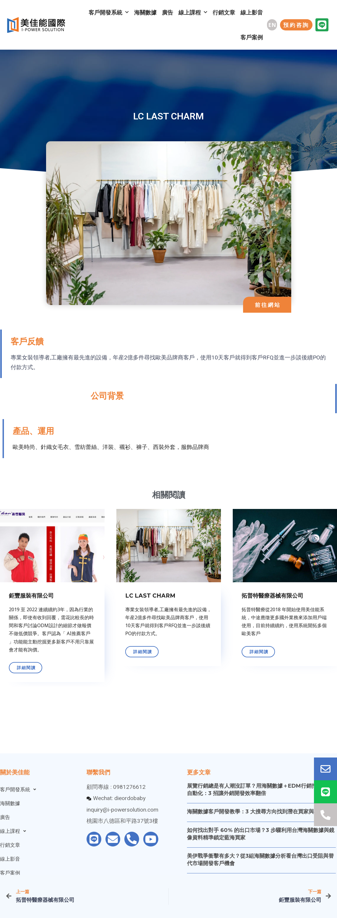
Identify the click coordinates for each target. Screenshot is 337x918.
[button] (272, 24)
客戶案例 (251, 37)
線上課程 (192, 12)
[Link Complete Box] (163, 597)
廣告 (167, 12)
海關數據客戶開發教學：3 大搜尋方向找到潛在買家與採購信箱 (261, 811)
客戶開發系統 (109, 12)
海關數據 (145, 12)
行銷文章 (224, 12)
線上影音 (251, 12)
